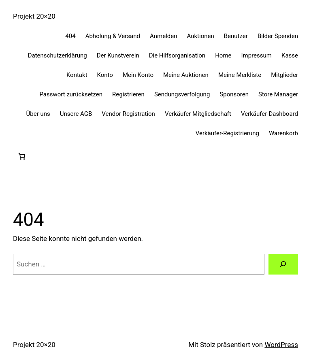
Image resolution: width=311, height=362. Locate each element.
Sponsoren (234, 94)
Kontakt (76, 75)
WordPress (281, 345)
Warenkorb (283, 133)
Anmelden (163, 36)
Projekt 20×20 (34, 16)
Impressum (256, 55)
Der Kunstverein (118, 55)
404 (70, 36)
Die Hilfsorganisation (177, 55)
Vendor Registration (128, 113)
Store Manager (278, 94)
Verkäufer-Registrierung (227, 133)
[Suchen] (283, 264)
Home (223, 55)
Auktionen (200, 36)
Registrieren (128, 94)
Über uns (38, 113)
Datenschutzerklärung (57, 55)
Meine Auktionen (186, 75)
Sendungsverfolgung (182, 94)
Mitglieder (284, 75)
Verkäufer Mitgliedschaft (198, 113)
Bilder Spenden (278, 36)
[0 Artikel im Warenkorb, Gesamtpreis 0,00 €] (21, 156)
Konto (105, 75)
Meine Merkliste (239, 75)
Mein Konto (138, 75)
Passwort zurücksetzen (70, 94)
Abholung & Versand (112, 36)
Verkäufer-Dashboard (269, 113)
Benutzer (236, 36)
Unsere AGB (76, 113)
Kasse (289, 55)
